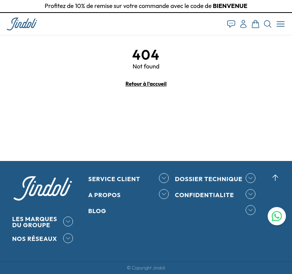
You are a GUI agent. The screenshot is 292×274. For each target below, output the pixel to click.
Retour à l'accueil (146, 83)
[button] (22, 24)
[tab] (146, 12)
